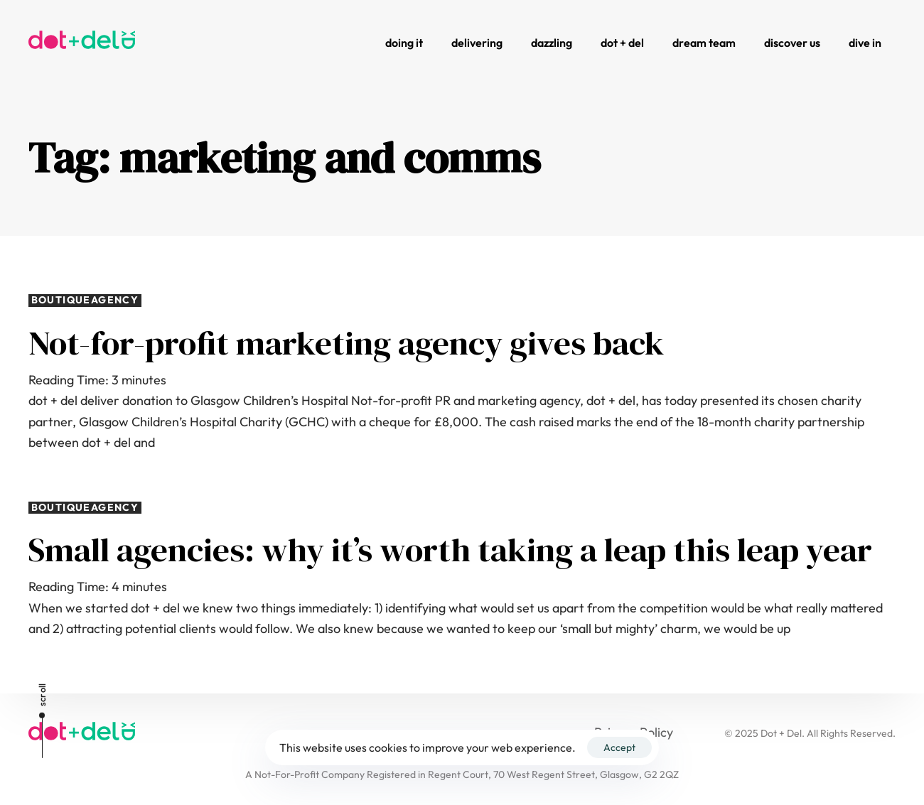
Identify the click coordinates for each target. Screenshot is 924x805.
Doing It (404, 43)
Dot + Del (622, 43)
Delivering (477, 43)
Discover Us (792, 43)
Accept (619, 747)
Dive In (865, 43)
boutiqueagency (85, 300)
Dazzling (551, 43)
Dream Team (704, 43)
